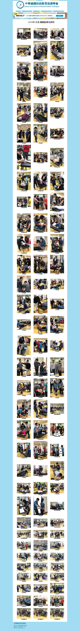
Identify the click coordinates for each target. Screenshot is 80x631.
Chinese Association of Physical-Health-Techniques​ (41, 6)
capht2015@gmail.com (21, 627)
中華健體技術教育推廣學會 (41, 3)
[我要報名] (59, 16)
